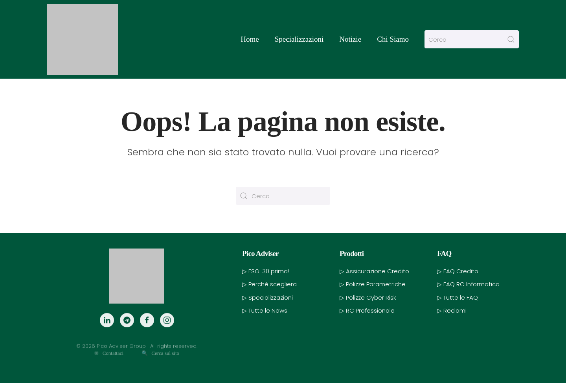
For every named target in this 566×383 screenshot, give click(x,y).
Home (250, 39)
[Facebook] (147, 330)
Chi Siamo (393, 39)
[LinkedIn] (107, 330)
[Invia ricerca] (511, 39)
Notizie (350, 39)
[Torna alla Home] (82, 39)
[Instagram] (167, 330)
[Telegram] (127, 330)
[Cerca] (471, 39)
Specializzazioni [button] (299, 39)
